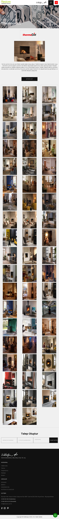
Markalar (3, 473)
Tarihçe (3, 468)
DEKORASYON (5, 487)
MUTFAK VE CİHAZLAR (7, 489)
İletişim (3, 475)
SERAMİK (3, 482)
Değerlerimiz (4, 470)
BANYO (3, 484)
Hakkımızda (4, 465)
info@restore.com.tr (6, 504)
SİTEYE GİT (29, 79)
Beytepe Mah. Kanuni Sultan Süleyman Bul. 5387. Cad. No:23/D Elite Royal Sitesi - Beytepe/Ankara (27, 496)
